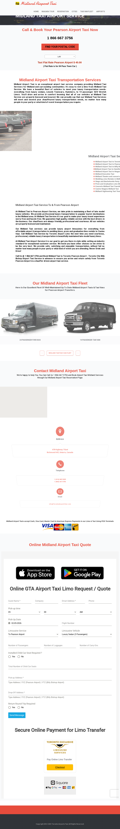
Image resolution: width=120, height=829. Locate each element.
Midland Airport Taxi (36, 3)
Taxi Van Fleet (86, 11)
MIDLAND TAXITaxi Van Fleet (60, 354)
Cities (74, 11)
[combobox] (60, 56)
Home (36, 11)
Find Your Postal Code (60, 46)
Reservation (63, 11)
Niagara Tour (48, 11)
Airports (100, 11)
